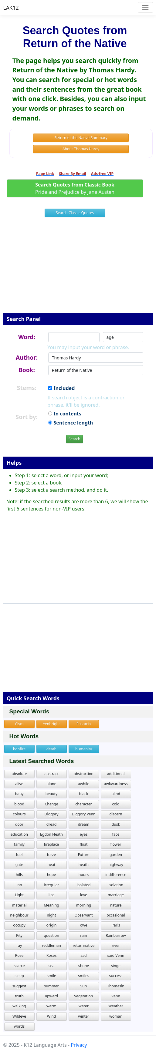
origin (51, 925)
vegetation (83, 996)
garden (116, 854)
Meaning (51, 905)
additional (116, 773)
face (116, 834)
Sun (83, 986)
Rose (19, 955)
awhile (83, 783)
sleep (19, 975)
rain (83, 935)
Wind (51, 1016)
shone (83, 965)
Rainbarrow (116, 935)
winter (83, 1016)
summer (51, 986)
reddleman (51, 945)
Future (84, 854)
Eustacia (83, 723)
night (51, 915)
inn (19, 884)
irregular (51, 884)
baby (19, 793)
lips (52, 894)
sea (52, 965)
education (19, 834)
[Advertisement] (78, 268)
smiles (83, 975)
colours (19, 814)
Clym (19, 723)
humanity (83, 749)
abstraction (83, 773)
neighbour (19, 915)
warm (51, 1006)
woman (115, 1016)
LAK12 (11, 7)
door (19, 824)
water (84, 1006)
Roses (51, 955)
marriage (116, 894)
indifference (115, 874)
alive (19, 783)
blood (19, 804)
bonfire (19, 749)
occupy (19, 925)
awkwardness (115, 783)
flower (115, 844)
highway (115, 864)
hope (51, 874)
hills (19, 874)
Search (74, 438)
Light (19, 894)
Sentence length (70, 422)
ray (19, 945)
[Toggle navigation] (145, 7)
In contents (64, 413)
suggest (19, 986)
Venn (115, 996)
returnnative (84, 945)
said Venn (115, 955)
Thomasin (115, 986)
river (116, 945)
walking (19, 1006)
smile (51, 975)
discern (116, 814)
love (83, 894)
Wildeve (19, 1016)
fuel (19, 854)
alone (51, 783)
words (19, 1026)
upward (51, 996)
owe (83, 925)
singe (115, 965)
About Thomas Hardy (81, 148)
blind (115, 793)
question (51, 935)
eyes (84, 834)
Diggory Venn (83, 814)
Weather (115, 1006)
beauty (52, 793)
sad (83, 955)
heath (84, 864)
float (83, 844)
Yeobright (51, 723)
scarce (19, 965)
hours (84, 874)
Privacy (79, 1045)
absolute (19, 773)
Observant (83, 915)
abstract (51, 773)
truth (19, 996)
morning (83, 905)
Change (51, 804)
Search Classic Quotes (75, 212)
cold (116, 804)
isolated (83, 884)
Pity (19, 935)
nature (115, 905)
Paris (115, 925)
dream (84, 824)
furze (51, 854)
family (19, 844)
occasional (116, 915)
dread (51, 824)
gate (19, 864)
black (83, 793)
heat (52, 864)
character (83, 804)
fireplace (51, 844)
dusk (116, 824)
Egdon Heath (51, 834)
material (19, 905)
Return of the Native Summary (80, 137)
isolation (115, 884)
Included (61, 388)
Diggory (52, 814)
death (51, 749)
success (116, 975)
